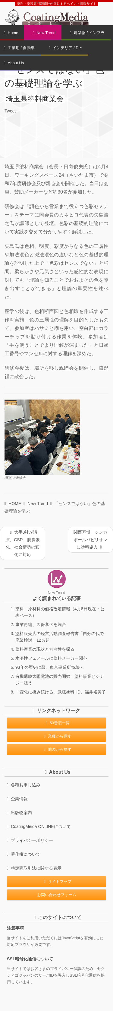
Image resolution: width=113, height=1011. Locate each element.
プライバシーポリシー (30, 840)
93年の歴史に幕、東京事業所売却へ (49, 667)
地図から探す (56, 749)
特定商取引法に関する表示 (34, 868)
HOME (13, 503)
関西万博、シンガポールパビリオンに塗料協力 (90, 539)
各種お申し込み (23, 784)
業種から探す (56, 736)
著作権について (23, 854)
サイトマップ (56, 881)
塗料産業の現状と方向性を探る (44, 649)
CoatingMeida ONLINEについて (39, 826)
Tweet (10, 111)
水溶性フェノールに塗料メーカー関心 (51, 658)
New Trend (44, 32)
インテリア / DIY (65, 48)
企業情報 (17, 798)
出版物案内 (19, 812)
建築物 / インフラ (87, 32)
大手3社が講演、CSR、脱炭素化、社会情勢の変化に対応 (22, 543)
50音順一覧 (56, 723)
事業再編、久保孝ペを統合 (40, 624)
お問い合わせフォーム (56, 895)
